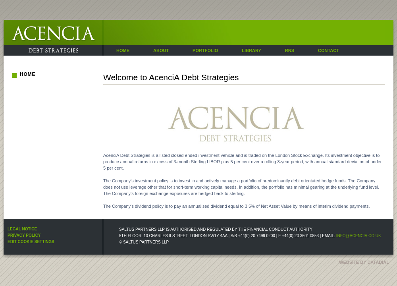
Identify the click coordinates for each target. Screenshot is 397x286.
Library (251, 50)
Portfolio (205, 50)
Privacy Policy (24, 235)
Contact (328, 50)
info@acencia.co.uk (358, 236)
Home (122, 50)
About (161, 50)
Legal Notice (22, 229)
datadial (378, 262)
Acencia (11, 55)
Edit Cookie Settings (31, 242)
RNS (289, 50)
